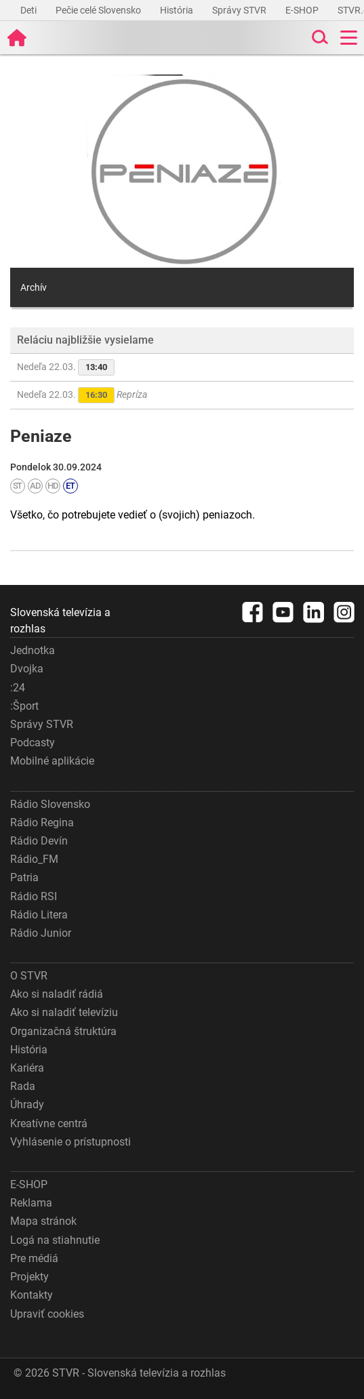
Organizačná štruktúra (63, 1031)
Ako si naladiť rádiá (56, 994)
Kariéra (27, 1067)
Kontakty (31, 1295)
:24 (17, 687)
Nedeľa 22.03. (66, 367)
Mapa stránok (43, 1221)
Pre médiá (34, 1258)
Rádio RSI (33, 896)
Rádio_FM (34, 859)
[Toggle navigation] (348, 37)
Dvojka (26, 668)
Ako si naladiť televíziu (64, 1012)
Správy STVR (240, 10)
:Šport (24, 706)
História (177, 10)
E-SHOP (303, 10)
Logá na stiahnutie (55, 1240)
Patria (24, 877)
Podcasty (32, 742)
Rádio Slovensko (50, 804)
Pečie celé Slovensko (99, 10)
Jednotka (32, 650)
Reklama (31, 1202)
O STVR (28, 975)
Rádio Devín (39, 840)
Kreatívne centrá (48, 1123)
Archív (33, 287)
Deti (29, 10)
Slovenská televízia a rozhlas (60, 620)
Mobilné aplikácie (52, 760)
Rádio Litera (39, 914)
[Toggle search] (318, 37)
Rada (22, 1086)
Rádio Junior (40, 933)
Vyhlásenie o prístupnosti (70, 1141)
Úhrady (27, 1104)
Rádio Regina (42, 822)
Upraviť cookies (47, 1313)
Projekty (29, 1276)
